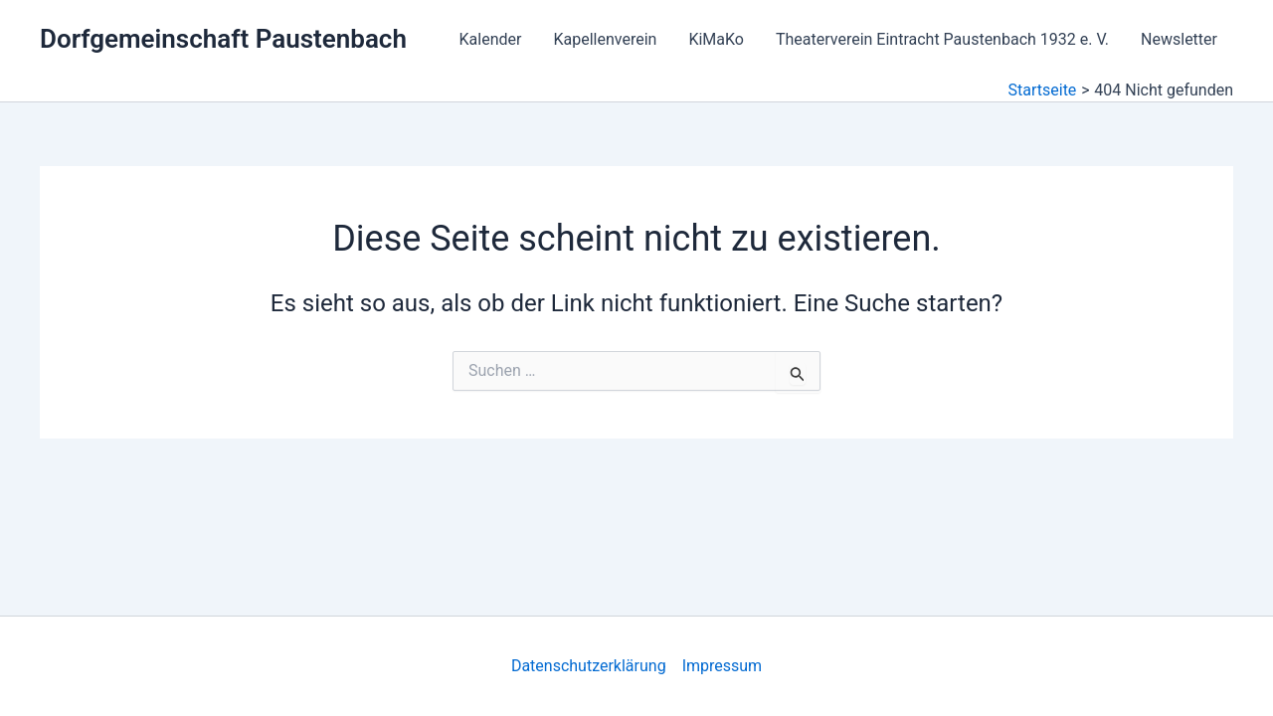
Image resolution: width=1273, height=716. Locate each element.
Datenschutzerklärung (588, 665)
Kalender (490, 39)
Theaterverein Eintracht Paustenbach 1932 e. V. (942, 39)
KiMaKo (716, 39)
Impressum (722, 665)
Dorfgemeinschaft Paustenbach (223, 39)
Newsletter (1179, 39)
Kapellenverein (604, 39)
